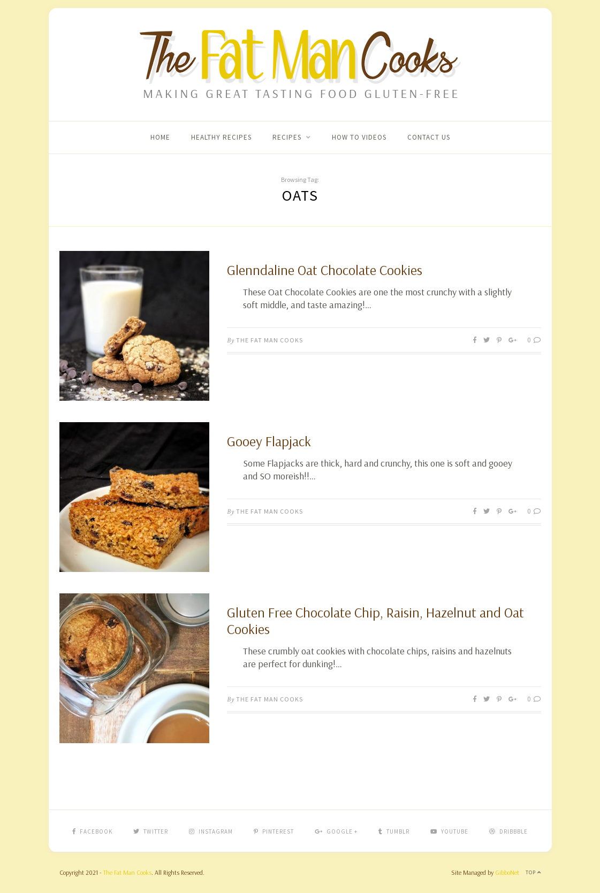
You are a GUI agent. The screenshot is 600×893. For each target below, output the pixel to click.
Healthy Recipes (221, 137)
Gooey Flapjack (269, 441)
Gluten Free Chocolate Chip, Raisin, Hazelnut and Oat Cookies (375, 621)
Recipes (286, 137)
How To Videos (359, 137)
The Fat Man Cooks (269, 340)
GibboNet (507, 872)
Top (533, 872)
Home (160, 137)
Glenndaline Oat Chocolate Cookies (324, 270)
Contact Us (428, 137)
